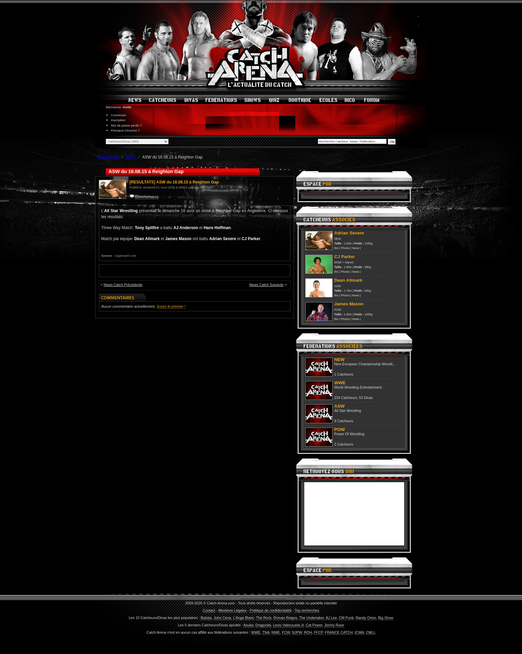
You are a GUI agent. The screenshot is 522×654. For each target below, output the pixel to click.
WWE (338, 262)
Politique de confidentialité (270, 610)
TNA (266, 632)
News (355, 248)
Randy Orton (366, 618)
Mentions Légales (232, 610)
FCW (286, 632)
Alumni (349, 262)
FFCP (318, 632)
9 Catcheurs (343, 421)
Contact (209, 610)
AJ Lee (331, 618)
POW (337, 309)
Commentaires (146, 197)
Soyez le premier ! (170, 306)
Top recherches (307, 610)
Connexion (118, 115)
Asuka (248, 625)
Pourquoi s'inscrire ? (125, 130)
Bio (336, 248)
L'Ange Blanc (243, 618)
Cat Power (314, 625)
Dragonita (263, 625)
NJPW (297, 632)
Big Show (385, 618)
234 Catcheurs (345, 398)
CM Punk (346, 618)
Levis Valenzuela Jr (288, 625)
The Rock (263, 618)
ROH (308, 632)
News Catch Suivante (266, 285)
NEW (337, 238)
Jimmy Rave (334, 625)
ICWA (359, 632)
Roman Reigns (285, 618)
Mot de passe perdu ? (126, 125)
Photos (345, 248)
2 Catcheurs (343, 444)
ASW (337, 286)
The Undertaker (311, 618)
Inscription (118, 120)
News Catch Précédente (123, 285)
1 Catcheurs (343, 374)
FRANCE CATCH (339, 632)
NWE (276, 632)
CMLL (371, 632)
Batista (206, 618)
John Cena (222, 618)
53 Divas (366, 398)
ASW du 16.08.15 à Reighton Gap (187, 182)
